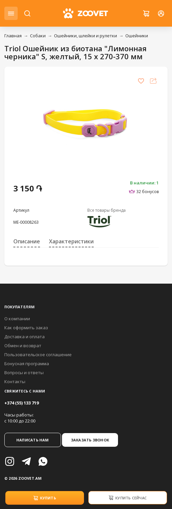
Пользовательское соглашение (38, 355)
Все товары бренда (106, 210)
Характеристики (71, 241)
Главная (13, 36)
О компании (17, 319)
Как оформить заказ (26, 328)
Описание (26, 241)
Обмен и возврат (22, 346)
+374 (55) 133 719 (21, 403)
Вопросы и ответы (24, 373)
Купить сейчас (127, 497)
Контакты (14, 381)
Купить (44, 498)
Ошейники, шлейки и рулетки (85, 36)
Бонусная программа (26, 364)
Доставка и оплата (24, 337)
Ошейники (136, 36)
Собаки (38, 36)
